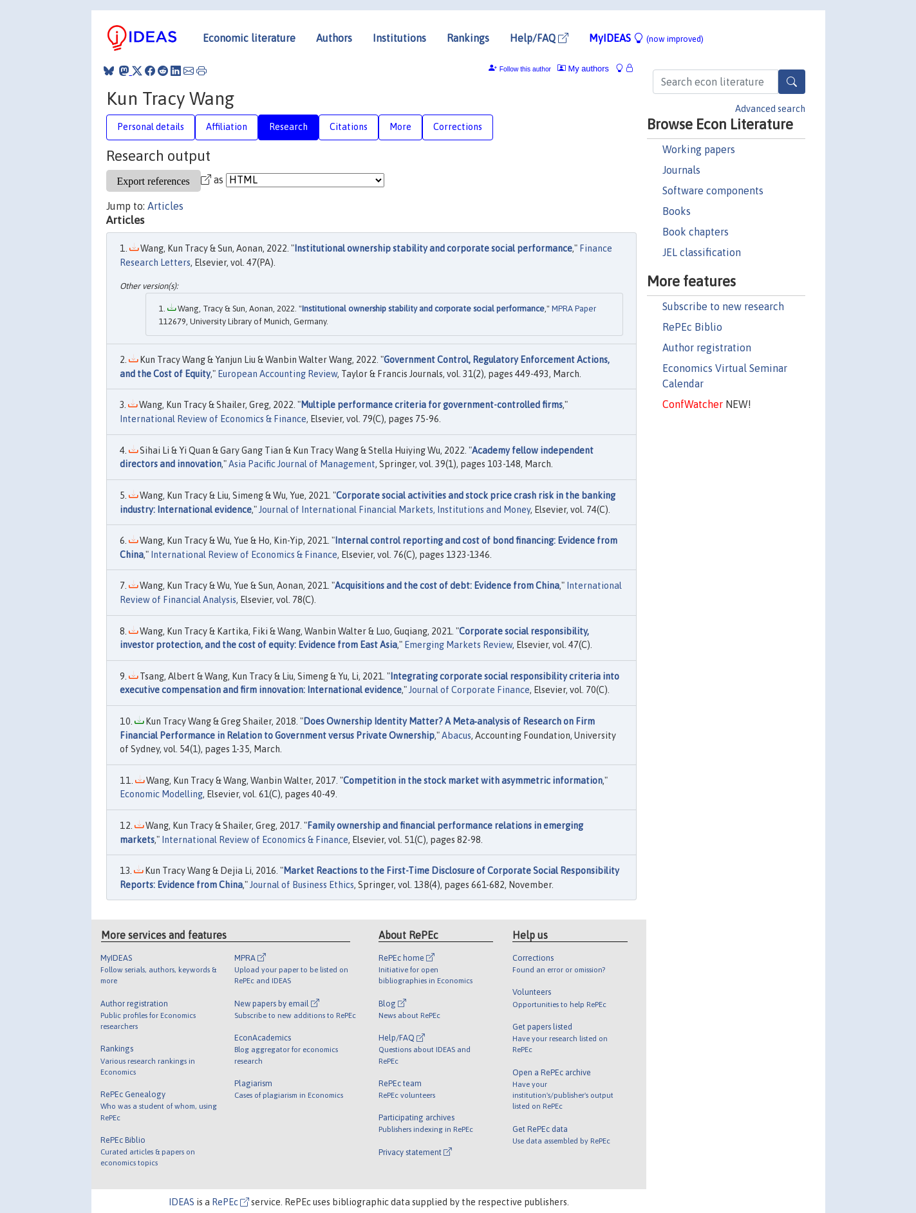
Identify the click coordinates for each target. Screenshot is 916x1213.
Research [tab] (288, 127)
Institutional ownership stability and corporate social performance (433, 248)
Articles (165, 206)
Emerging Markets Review (458, 645)
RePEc (230, 1202)
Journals (681, 170)
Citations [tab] (349, 127)
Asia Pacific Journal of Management (302, 464)
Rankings (468, 38)
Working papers (698, 149)
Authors (334, 38)
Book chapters (695, 231)
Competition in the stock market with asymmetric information (473, 780)
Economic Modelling (161, 794)
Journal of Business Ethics (302, 885)
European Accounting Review (277, 374)
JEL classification (701, 252)
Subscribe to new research (723, 306)
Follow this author (525, 69)
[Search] (791, 81)
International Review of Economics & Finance (213, 419)
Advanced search (770, 109)
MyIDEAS (646, 38)
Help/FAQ (539, 38)
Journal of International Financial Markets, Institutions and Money (394, 510)
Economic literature (249, 38)
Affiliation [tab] (226, 127)
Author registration (706, 347)
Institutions (399, 38)
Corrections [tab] (457, 127)
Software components (712, 190)
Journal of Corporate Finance (469, 690)
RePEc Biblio (692, 327)
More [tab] (400, 127)
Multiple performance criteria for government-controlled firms (432, 405)
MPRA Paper (574, 308)
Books (676, 211)
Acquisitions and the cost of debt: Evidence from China (447, 585)
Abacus (456, 735)
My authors (583, 68)
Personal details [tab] (150, 127)
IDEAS (181, 1202)
